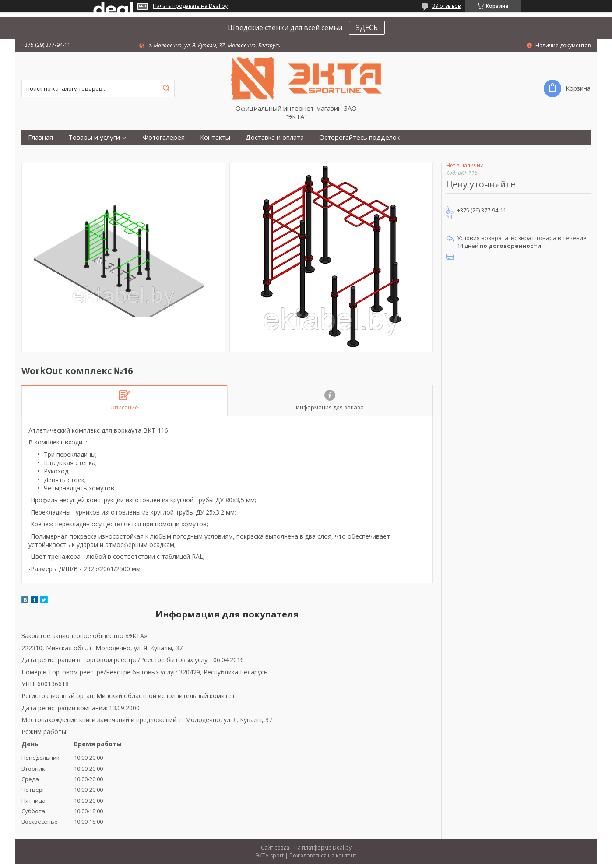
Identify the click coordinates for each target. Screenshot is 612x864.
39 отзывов (446, 6)
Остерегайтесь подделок (359, 137)
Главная (40, 137)
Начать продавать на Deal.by (190, 6)
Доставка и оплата (275, 137)
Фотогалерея (164, 137)
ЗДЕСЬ (367, 27)
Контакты (215, 137)
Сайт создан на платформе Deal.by (306, 847)
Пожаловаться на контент (322, 855)
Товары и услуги (94, 137)
